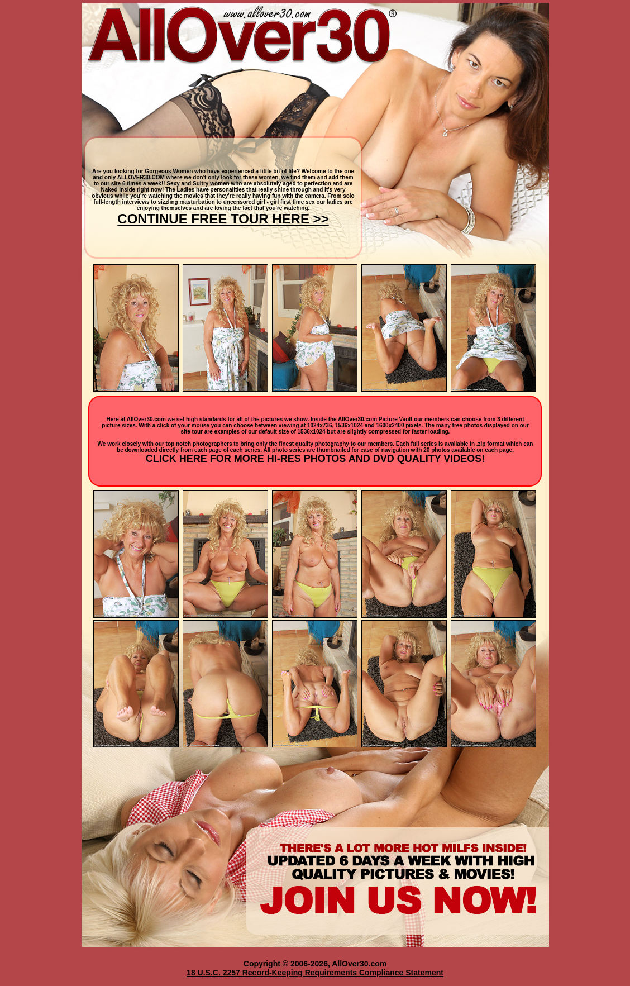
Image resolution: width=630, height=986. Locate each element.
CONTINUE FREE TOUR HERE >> (222, 218)
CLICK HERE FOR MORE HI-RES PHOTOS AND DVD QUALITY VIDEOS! (315, 458)
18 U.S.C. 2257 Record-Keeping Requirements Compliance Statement (315, 972)
